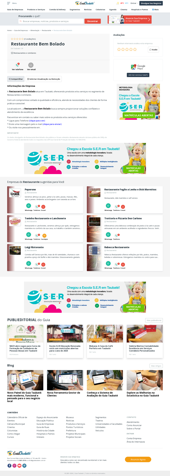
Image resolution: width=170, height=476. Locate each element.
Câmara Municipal (16, 423)
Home (9, 30)
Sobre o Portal (133, 428)
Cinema (123, 9)
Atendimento (133, 422)
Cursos (10, 437)
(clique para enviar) (52, 124)
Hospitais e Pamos (139, 9)
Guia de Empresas (21, 30)
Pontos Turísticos (74, 427)
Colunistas (100, 9)
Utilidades (100, 427)
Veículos (99, 430)
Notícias (88, 9)
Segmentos (75, 9)
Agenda (112, 9)
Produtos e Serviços (36, 9)
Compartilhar (16, 79)
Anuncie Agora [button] (138, 459)
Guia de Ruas (43, 427)
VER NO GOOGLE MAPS (138, 75)
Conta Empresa (134, 438)
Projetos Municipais (75, 433)
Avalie (153, 49)
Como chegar (13, 433)
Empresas (15, 9)
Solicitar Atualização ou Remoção (43, 79)
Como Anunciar (134, 425)
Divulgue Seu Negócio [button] (151, 3)
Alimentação (34, 30)
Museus (70, 417)
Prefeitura (71, 430)
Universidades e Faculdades (108, 423)
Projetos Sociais (73, 437)
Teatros (99, 420)
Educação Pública (45, 420)
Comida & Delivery (57, 9)
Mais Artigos (156, 366)
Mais (155, 9)
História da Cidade (45, 430)
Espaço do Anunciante (47, 417)
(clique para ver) (37, 120)
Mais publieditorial (154, 320)
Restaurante (46, 30)
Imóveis (40, 437)
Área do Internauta (136, 441)
